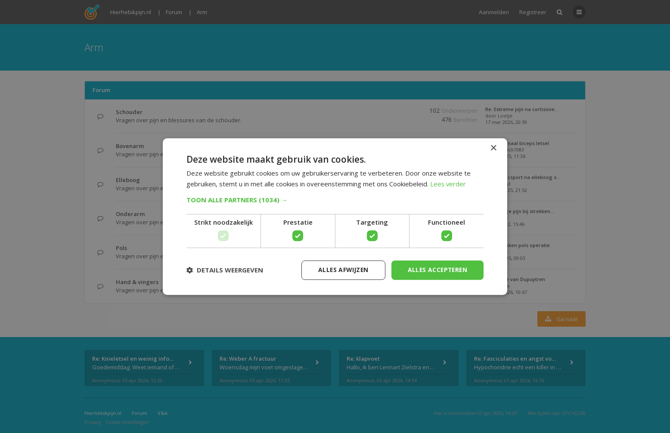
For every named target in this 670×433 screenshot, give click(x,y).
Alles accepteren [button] (436, 270)
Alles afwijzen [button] (340, 270)
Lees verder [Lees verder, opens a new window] (448, 183)
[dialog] (335, 216)
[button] (335, 200)
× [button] (493, 148)
